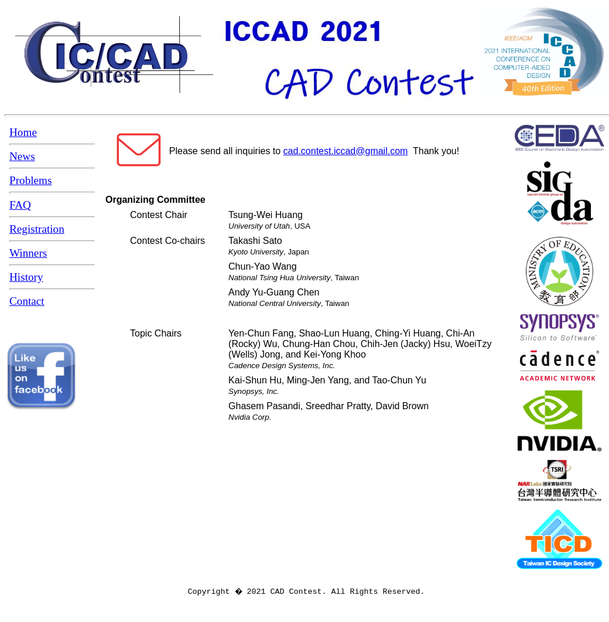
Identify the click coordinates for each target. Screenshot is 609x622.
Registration (36, 229)
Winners (28, 253)
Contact (27, 301)
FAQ (20, 205)
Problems (30, 180)
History (26, 277)
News (22, 156)
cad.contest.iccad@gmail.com (345, 151)
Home (23, 132)
